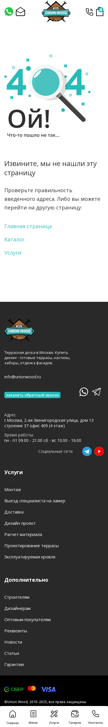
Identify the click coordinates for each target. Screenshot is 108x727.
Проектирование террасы (31, 545)
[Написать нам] (8, 11)
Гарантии (14, 664)
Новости (13, 642)
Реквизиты (15, 630)
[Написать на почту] (20, 11)
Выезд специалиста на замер (34, 500)
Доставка (14, 512)
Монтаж (12, 489)
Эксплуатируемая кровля (29, 557)
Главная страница (28, 226)
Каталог (14, 239)
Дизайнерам (17, 608)
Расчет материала (23, 534)
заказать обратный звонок (32, 395)
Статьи (11, 653)
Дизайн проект (20, 523)
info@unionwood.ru (22, 376)
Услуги (12, 252)
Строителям (16, 597)
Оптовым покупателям (27, 619)
